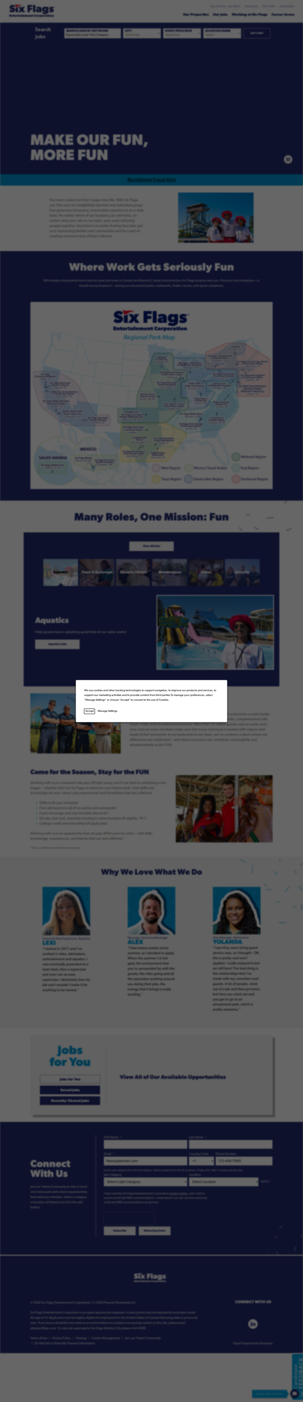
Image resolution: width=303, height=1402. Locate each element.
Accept (89, 711)
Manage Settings (107, 711)
